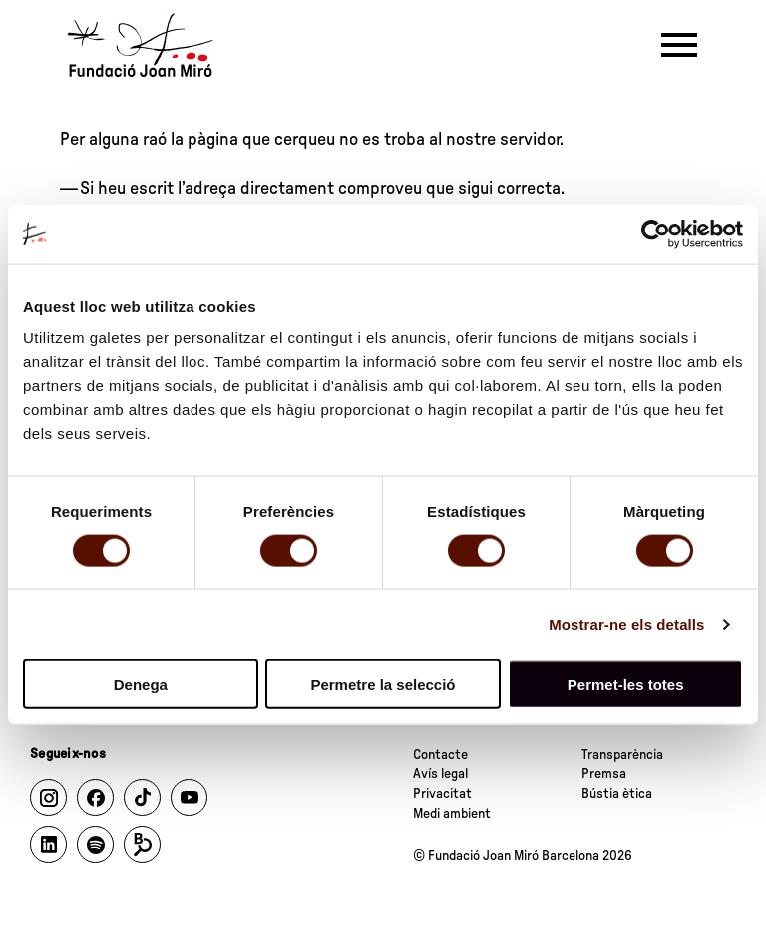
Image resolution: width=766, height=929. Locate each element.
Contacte (440, 755)
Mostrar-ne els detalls (626, 623)
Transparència (622, 755)
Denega (141, 684)
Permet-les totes (626, 684)
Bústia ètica (616, 794)
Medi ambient (452, 814)
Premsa (603, 774)
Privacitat (442, 794)
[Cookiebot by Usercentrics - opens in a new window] (656, 233)
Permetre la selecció (382, 684)
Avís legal (440, 774)
